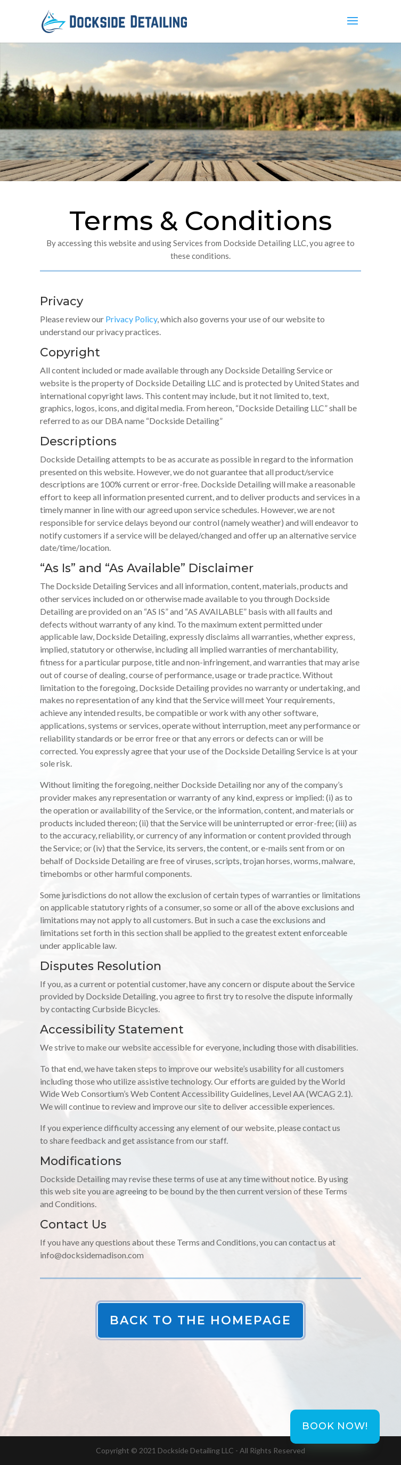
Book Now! (334, 1426)
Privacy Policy (131, 319)
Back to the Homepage (200, 1320)
